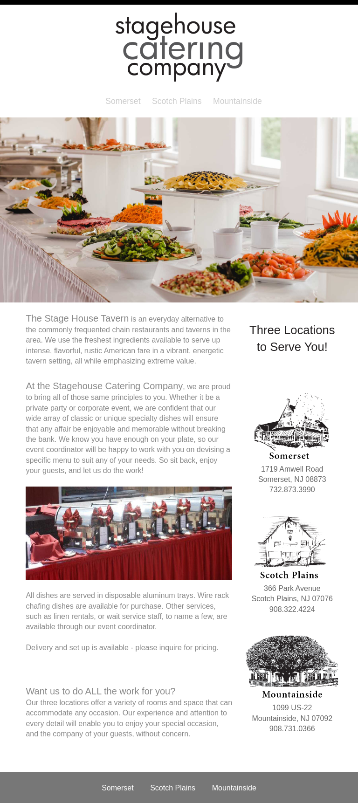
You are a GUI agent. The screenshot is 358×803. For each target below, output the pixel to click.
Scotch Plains (177, 101)
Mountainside (237, 101)
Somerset (122, 101)
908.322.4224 (292, 609)
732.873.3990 (292, 490)
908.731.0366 (292, 729)
